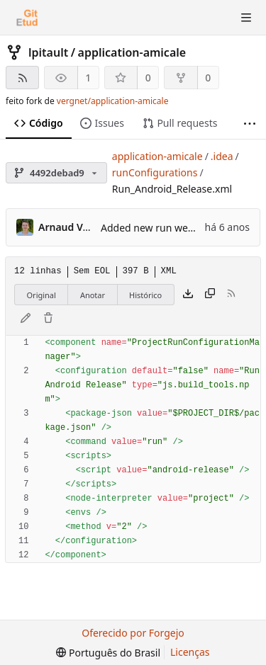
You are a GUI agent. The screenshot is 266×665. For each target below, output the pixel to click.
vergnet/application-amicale (113, 101)
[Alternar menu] (246, 17)
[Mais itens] (249, 123)
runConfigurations (155, 172)
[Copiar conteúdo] (210, 295)
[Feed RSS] (22, 77)
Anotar (92, 295)
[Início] (27, 17)
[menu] (108, 652)
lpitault (48, 52)
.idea (222, 156)
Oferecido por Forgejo (133, 633)
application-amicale (132, 52)
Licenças (190, 652)
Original (41, 295)
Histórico (145, 295)
